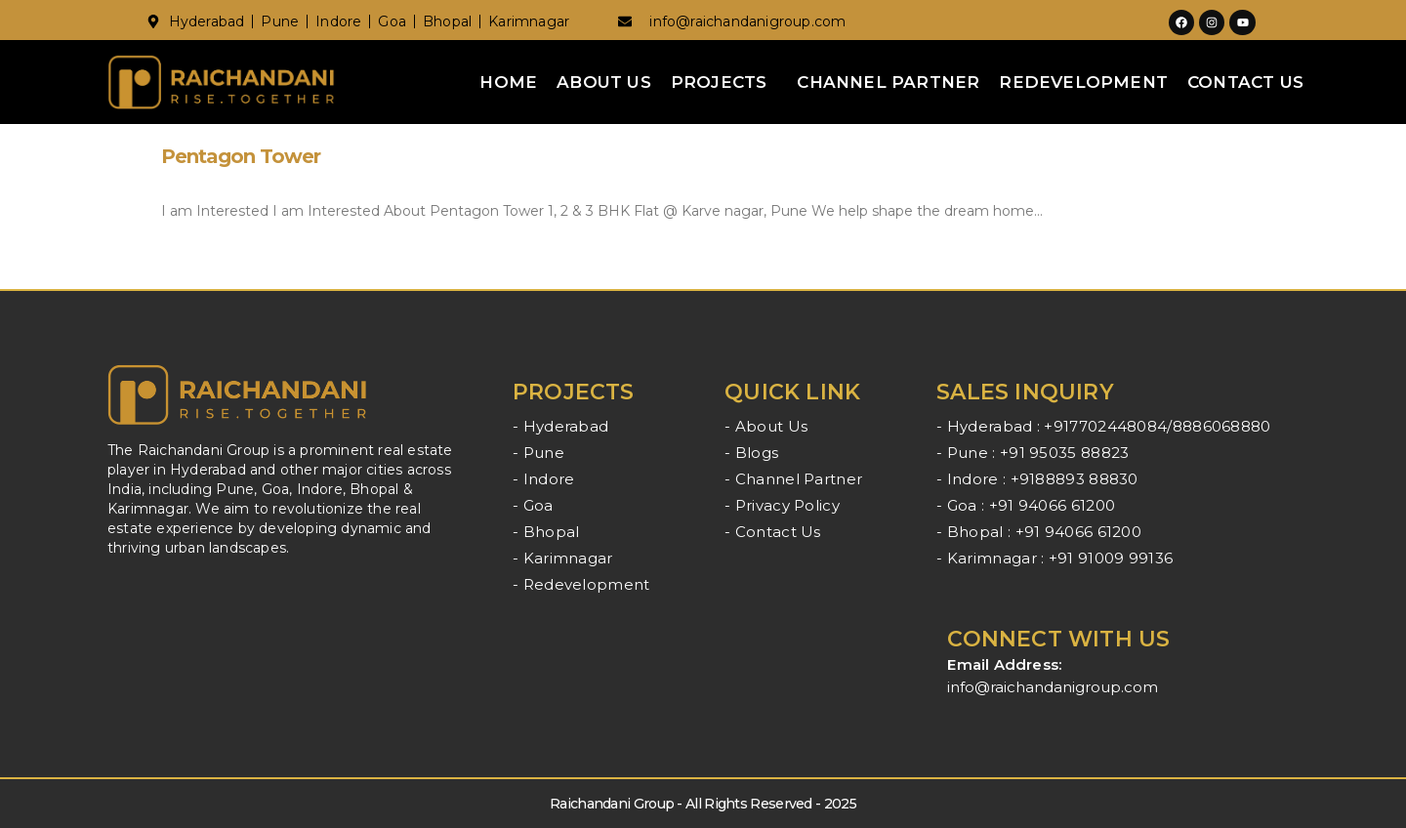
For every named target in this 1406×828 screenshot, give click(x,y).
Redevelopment (1083, 82)
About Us (604, 82)
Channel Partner (888, 82)
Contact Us (1245, 82)
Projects (719, 82)
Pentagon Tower (240, 156)
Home (508, 82)
